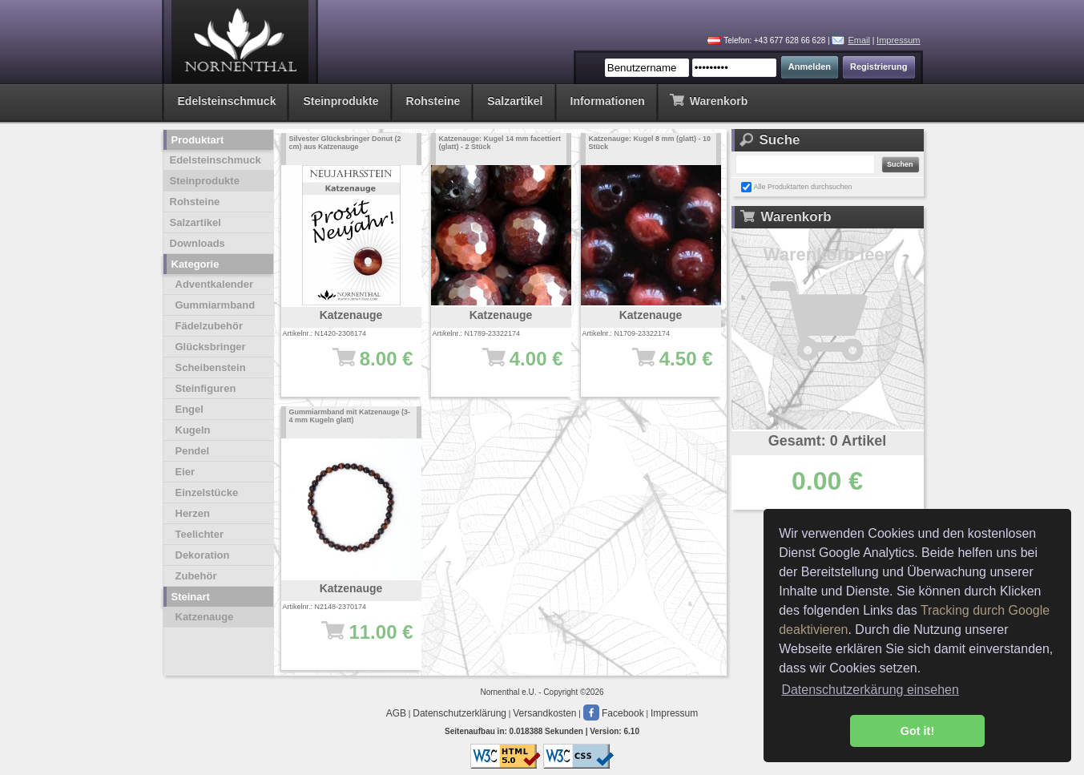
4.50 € (659, 366)
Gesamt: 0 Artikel (827, 441)
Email (859, 40)
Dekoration (202, 555)
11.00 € (359, 639)
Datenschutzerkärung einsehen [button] (869, 689)
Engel (189, 409)
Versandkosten (544, 713)
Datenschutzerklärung (459, 713)
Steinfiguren (205, 388)
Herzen (192, 513)
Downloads (197, 243)
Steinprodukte (340, 101)
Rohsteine (433, 101)
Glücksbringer (210, 347)
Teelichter (199, 534)
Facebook (613, 713)
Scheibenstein (210, 367)
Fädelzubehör (209, 326)
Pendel (192, 451)
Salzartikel (514, 101)
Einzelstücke (207, 492)
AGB (396, 713)
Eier (185, 472)
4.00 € (509, 366)
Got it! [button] (917, 731)
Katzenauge (204, 617)
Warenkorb (708, 99)
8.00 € (359, 366)
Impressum (898, 40)
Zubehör (196, 576)
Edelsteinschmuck (227, 101)
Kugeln (193, 430)
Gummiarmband (215, 305)
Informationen (607, 101)
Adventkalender (214, 284)
